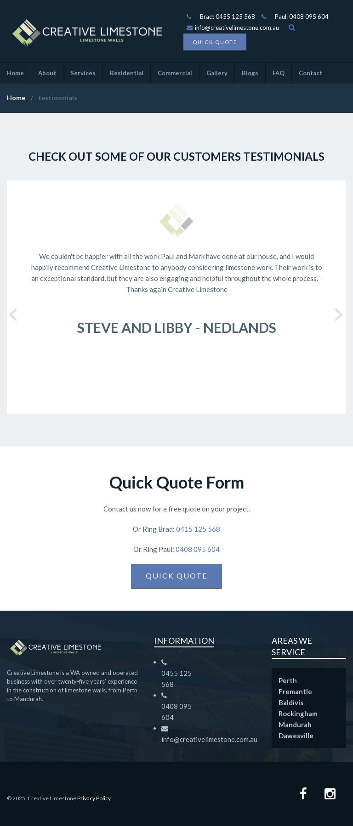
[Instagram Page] (330, 795)
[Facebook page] (303, 795)
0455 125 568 (176, 678)
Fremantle (295, 691)
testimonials (57, 97)
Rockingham (298, 713)
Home (15, 73)
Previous (14, 311)
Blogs (250, 73)
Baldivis (291, 702)
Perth (288, 680)
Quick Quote (215, 42)
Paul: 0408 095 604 (302, 16)
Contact (310, 73)
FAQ (279, 73)
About (47, 73)
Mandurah (295, 724)
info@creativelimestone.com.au (233, 27)
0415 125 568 (197, 529)
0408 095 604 (197, 549)
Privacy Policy (94, 798)
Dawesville (296, 735)
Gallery (217, 73)
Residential (126, 73)
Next (339, 311)
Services (83, 73)
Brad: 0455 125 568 (227, 16)
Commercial (175, 73)
